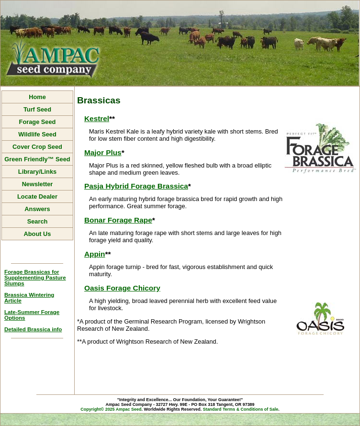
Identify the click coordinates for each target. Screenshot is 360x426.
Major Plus (103, 152)
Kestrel (96, 118)
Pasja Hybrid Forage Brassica (136, 186)
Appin (94, 254)
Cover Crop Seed (37, 146)
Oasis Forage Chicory (122, 288)
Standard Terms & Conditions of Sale (241, 409)
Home (37, 97)
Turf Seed (37, 109)
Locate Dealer (37, 196)
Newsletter (37, 184)
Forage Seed (37, 121)
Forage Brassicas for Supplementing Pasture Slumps (35, 277)
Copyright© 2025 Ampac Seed (110, 409)
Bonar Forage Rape (118, 220)
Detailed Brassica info (33, 329)
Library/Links (37, 171)
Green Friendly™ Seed (37, 159)
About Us (37, 233)
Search (37, 221)
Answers (37, 209)
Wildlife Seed (37, 134)
